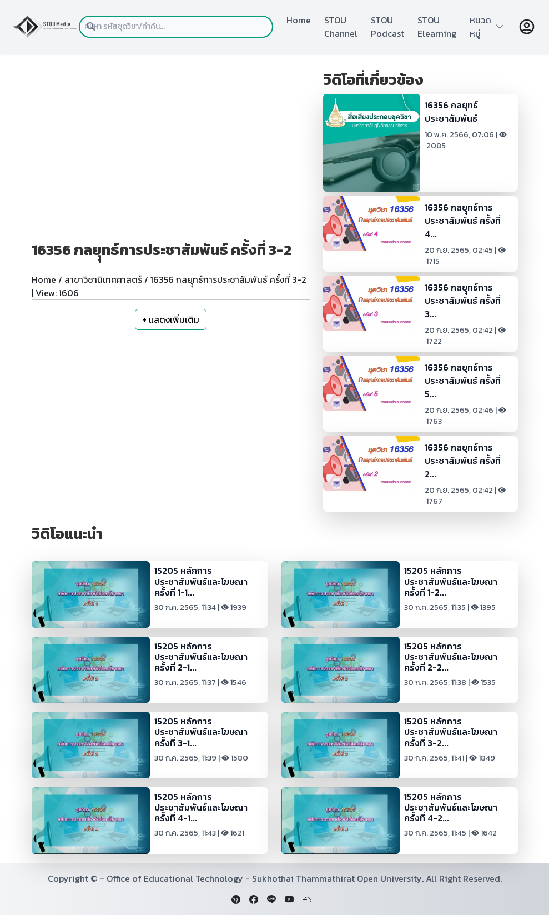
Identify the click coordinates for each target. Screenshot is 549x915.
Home (298, 20)
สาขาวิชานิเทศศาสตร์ (103, 279)
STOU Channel (340, 26)
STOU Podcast (387, 26)
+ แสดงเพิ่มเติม (170, 319)
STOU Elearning (436, 26)
